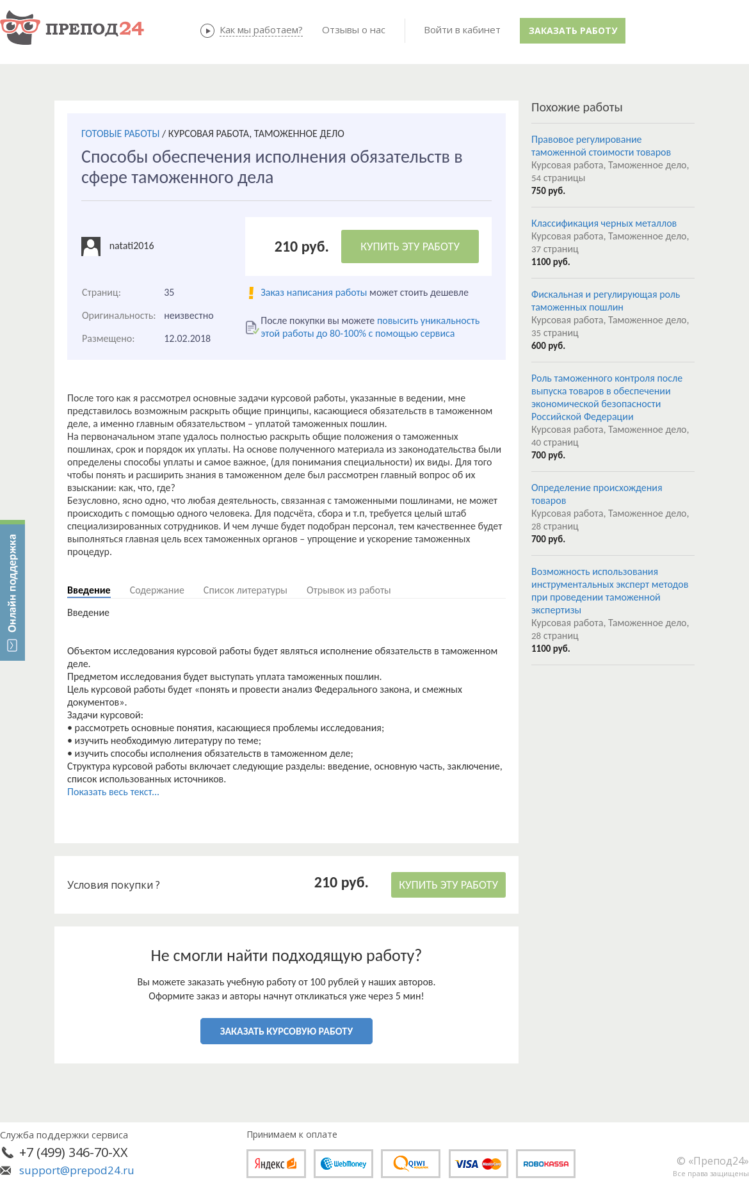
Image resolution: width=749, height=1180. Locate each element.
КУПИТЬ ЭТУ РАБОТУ (410, 246)
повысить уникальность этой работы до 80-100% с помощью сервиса (370, 326)
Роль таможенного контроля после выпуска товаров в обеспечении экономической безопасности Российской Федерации (606, 397)
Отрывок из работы (349, 590)
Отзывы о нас (353, 29)
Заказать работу (573, 30)
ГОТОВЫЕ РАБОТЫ (120, 133)
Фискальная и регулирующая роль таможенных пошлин (605, 300)
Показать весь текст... (113, 792)
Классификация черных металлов (604, 223)
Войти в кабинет (462, 29)
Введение (89, 590)
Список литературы (245, 590)
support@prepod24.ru (76, 1170)
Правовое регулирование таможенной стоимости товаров (601, 145)
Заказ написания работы (314, 292)
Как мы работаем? (261, 29)
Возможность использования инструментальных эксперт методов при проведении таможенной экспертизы (609, 590)
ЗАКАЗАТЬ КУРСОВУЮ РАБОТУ (286, 1031)
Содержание (157, 590)
